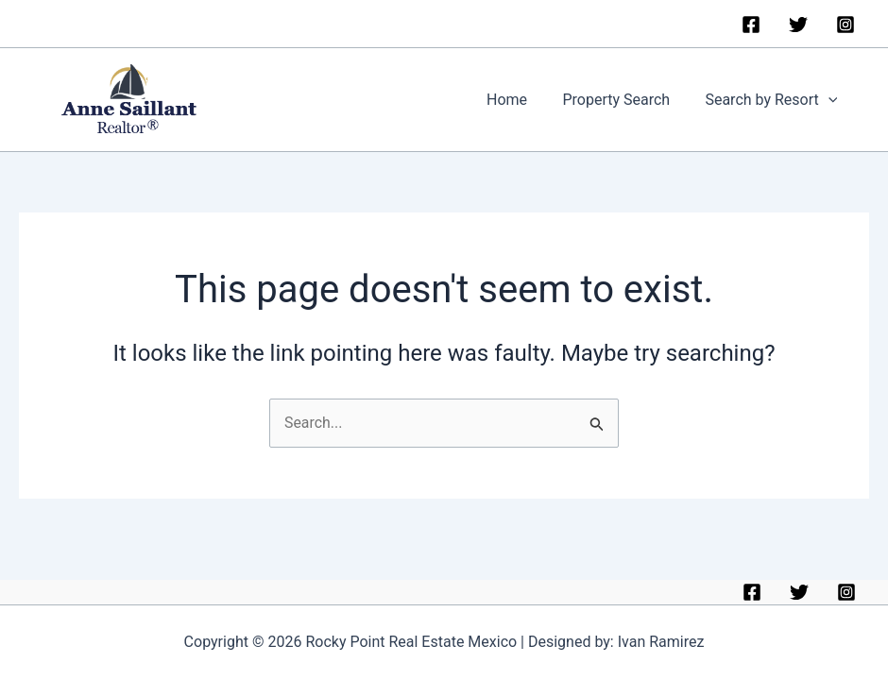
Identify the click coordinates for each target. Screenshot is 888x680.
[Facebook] (751, 24)
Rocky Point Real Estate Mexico (341, 100)
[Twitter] (798, 24)
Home (519, 101)
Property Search (623, 101)
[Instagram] (845, 24)
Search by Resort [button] (774, 101)
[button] (830, 101)
